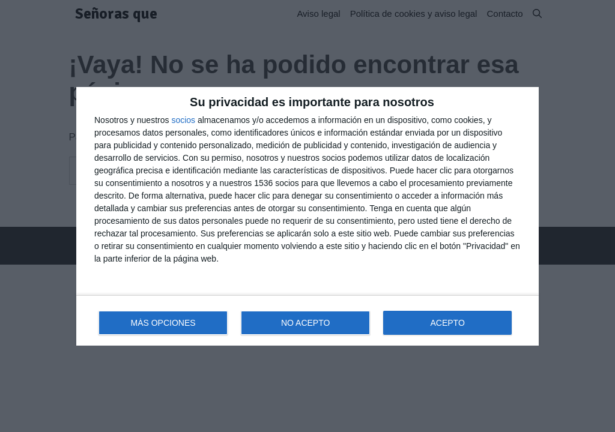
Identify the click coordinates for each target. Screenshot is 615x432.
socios (183, 120)
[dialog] (307, 216)
